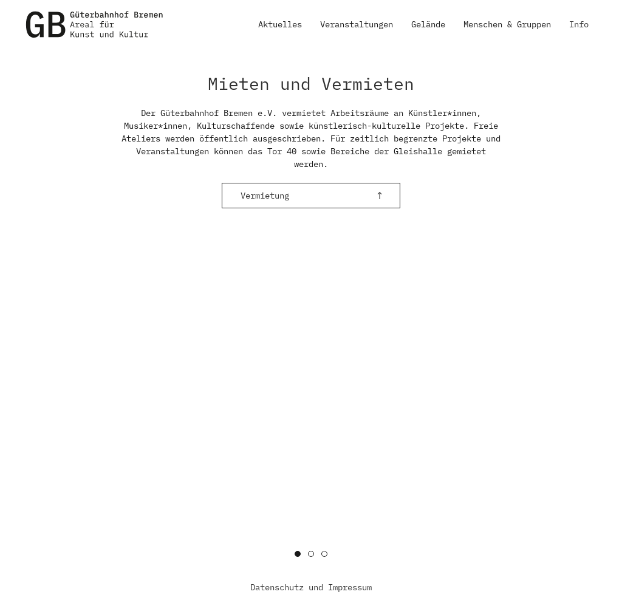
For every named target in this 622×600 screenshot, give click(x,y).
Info (579, 24)
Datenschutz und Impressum (311, 587)
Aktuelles (280, 24)
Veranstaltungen (356, 24)
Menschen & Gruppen (507, 24)
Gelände (428, 24)
